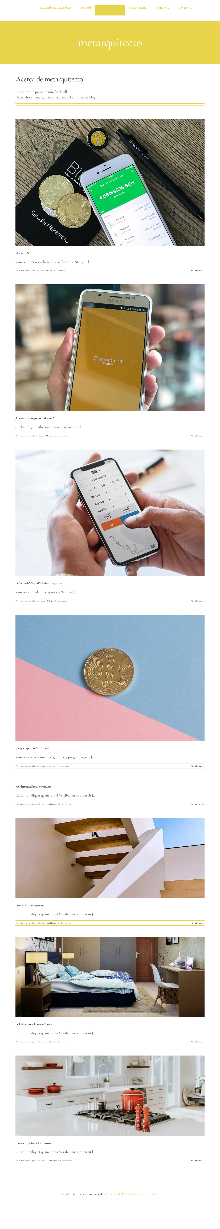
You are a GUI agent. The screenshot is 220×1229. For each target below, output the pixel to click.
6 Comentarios (61, 601)
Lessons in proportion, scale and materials (33, 1143)
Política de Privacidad (134, 1194)
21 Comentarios (60, 270)
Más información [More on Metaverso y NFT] (198, 270)
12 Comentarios (62, 436)
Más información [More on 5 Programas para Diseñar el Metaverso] (198, 766)
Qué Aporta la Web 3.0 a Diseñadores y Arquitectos (38, 583)
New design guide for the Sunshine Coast (33, 786)
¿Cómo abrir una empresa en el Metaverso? (34, 418)
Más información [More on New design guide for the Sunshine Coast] (198, 804)
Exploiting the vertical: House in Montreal (33, 1024)
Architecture (52, 804)
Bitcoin (49, 270)
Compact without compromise (29, 905)
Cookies (154, 1194)
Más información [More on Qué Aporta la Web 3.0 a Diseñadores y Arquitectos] (198, 601)
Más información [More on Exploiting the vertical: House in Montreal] (198, 1042)
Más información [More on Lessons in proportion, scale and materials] (198, 1160)
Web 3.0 (50, 601)
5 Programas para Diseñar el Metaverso (32, 748)
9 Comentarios (63, 766)
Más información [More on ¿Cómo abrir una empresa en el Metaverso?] (198, 436)
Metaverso (50, 436)
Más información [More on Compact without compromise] (198, 923)
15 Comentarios (65, 1160)
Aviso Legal (113, 1194)
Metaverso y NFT (23, 253)
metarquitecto (24, 270)
